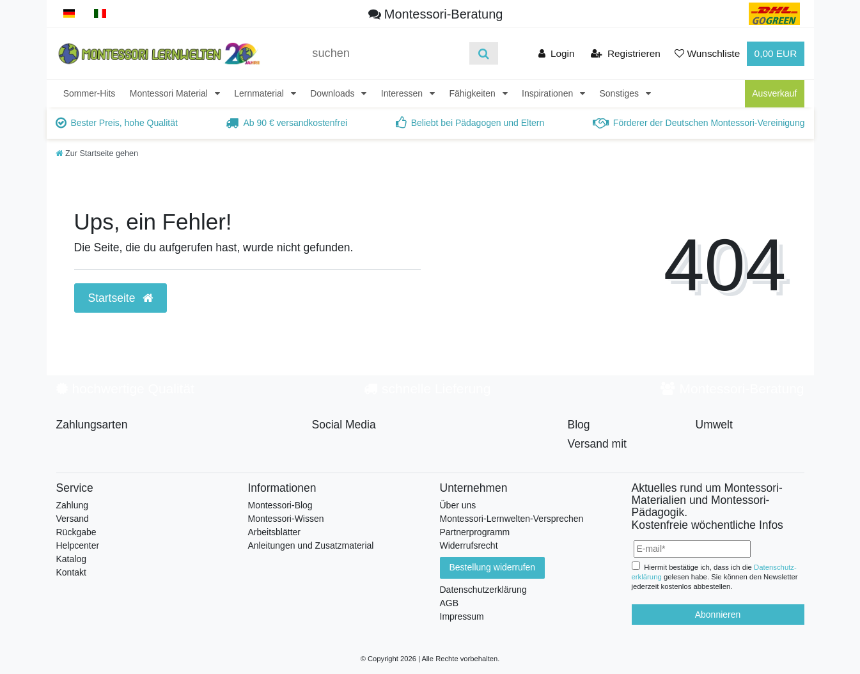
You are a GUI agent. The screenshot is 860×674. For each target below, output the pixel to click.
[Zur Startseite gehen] (97, 153)
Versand (72, 518)
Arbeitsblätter (274, 532)
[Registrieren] (626, 53)
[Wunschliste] (707, 53)
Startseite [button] (120, 298)
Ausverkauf (774, 93)
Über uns (458, 505)
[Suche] (483, 53)
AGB (449, 603)
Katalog (71, 559)
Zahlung (72, 505)
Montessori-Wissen (286, 518)
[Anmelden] (556, 53)
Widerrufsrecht (469, 545)
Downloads (333, 93)
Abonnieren (718, 614)
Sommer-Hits (89, 93)
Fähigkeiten (473, 93)
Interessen (403, 93)
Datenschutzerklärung (483, 589)
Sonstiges (620, 93)
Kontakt (71, 572)
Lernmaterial (260, 93)
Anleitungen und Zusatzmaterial (311, 545)
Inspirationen (548, 93)
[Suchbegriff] (386, 53)
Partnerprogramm (475, 532)
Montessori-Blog (280, 505)
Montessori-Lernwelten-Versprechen (512, 518)
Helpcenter (78, 545)
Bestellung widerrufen (493, 567)
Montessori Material (170, 93)
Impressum (462, 616)
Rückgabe (76, 532)
